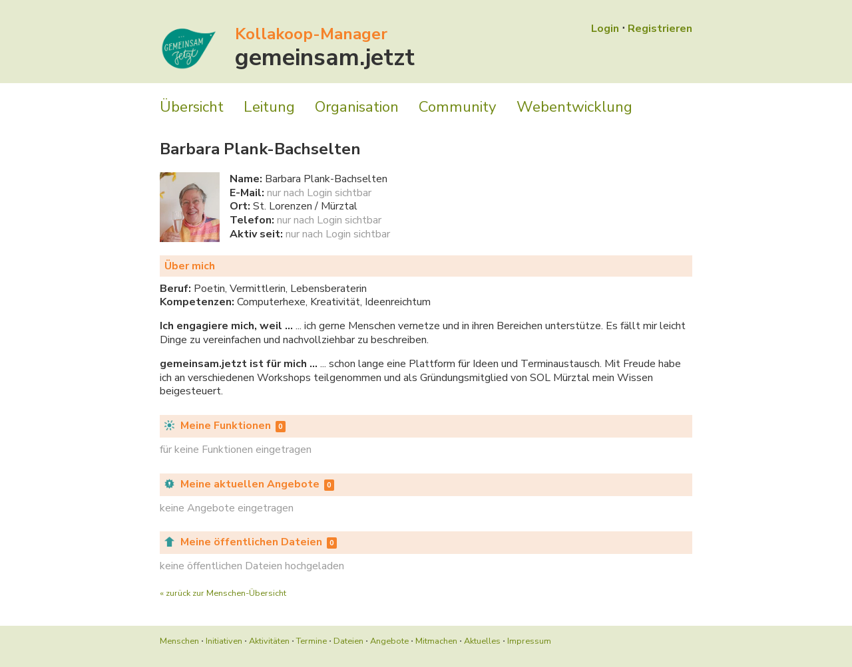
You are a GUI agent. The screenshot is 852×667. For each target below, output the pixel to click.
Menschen (179, 641)
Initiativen (224, 641)
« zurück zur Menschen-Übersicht (223, 593)
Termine (311, 641)
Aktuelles (482, 641)
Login (605, 28)
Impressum (529, 641)
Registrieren (660, 28)
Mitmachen (436, 641)
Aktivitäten (269, 641)
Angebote (389, 641)
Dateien (348, 641)
